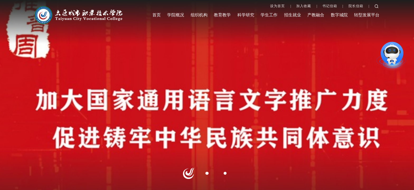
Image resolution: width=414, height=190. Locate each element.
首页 (156, 14)
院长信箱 (356, 6)
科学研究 (245, 14)
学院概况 (175, 14)
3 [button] (225, 173)
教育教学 (222, 14)
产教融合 (315, 14)
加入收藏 (303, 6)
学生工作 (269, 14)
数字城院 (339, 14)
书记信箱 (329, 6)
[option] (207, 95)
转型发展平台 (366, 14)
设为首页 (277, 6)
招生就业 (292, 14)
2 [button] (206, 173)
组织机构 (199, 14)
